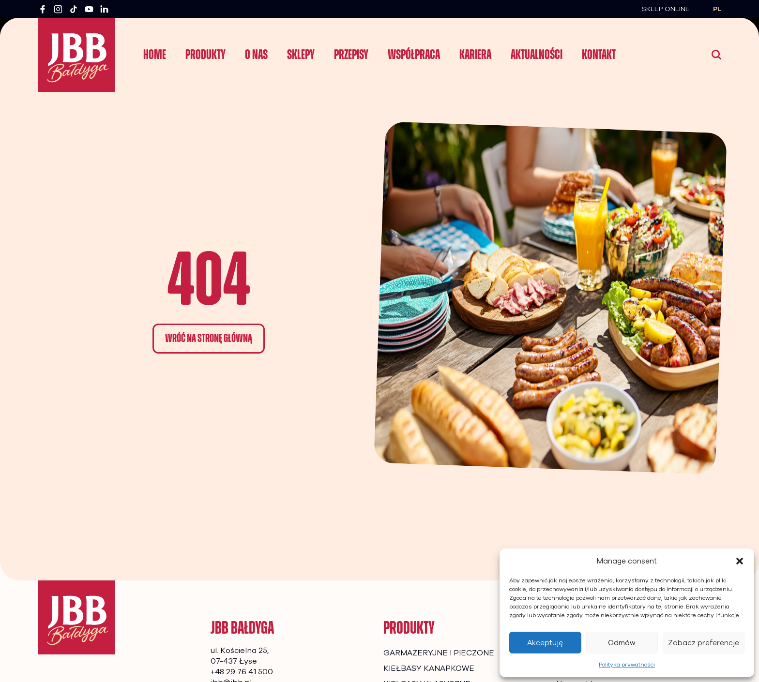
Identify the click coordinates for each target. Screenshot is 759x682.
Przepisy (351, 54)
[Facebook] (42, 9)
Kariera (475, 54)
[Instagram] (58, 9)
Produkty (205, 54)
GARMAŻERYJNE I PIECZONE (438, 653)
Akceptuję (545, 643)
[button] (739, 561)
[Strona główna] (76, 617)
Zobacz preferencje (703, 643)
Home (154, 54)
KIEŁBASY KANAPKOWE (428, 668)
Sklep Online (666, 9)
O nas (256, 54)
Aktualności (536, 54)
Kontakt (599, 54)
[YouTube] (89, 9)
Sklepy (301, 54)
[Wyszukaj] (716, 54)
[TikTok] (73, 9)
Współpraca (414, 54)
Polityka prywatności (627, 664)
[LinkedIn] (104, 9)
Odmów (622, 643)
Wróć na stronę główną (208, 338)
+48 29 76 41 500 (242, 672)
